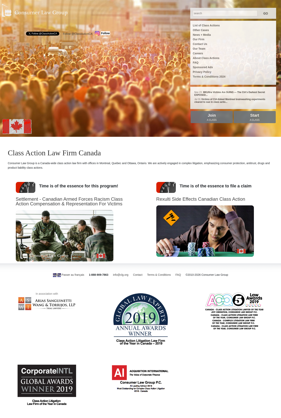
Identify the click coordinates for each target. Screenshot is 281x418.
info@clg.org (120, 274)
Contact (137, 274)
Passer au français (68, 274)
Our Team (199, 48)
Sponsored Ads (203, 67)
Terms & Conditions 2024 (209, 76)
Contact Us (200, 44)
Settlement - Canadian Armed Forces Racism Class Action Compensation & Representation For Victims (69, 201)
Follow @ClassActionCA (77, 33)
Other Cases (201, 30)
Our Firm (198, 39)
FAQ (195, 62)
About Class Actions (206, 58)
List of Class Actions (206, 25)
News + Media (202, 34)
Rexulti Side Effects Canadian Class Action (200, 199)
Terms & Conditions (159, 274)
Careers (198, 53)
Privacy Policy (202, 71)
